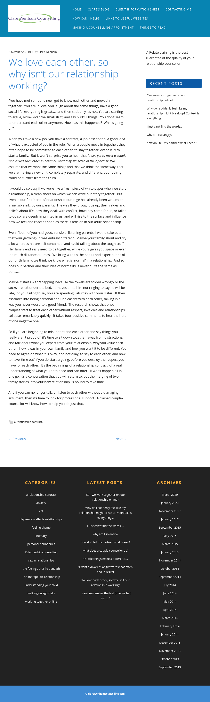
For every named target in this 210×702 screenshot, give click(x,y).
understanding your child (41, 585)
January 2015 (170, 552)
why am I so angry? (159, 135)
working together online (41, 601)
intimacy (41, 536)
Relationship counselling (41, 552)
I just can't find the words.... (105, 526)
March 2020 (170, 495)
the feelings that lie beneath (41, 569)
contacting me (178, 9)
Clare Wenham (48, 52)
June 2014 (169, 593)
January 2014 (170, 634)
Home (77, 9)
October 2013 (170, 659)
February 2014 (169, 626)
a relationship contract (28, 422)
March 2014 (170, 618)
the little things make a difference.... (105, 559)
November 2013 (170, 651)
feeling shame (41, 527)
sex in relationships (41, 560)
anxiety (41, 503)
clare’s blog (99, 9)
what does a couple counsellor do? (105, 550)
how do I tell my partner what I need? (171, 143)
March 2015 (170, 544)
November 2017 (170, 511)
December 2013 (169, 642)
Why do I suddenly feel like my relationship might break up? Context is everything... (105, 513)
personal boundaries (41, 544)
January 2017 (170, 519)
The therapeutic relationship (41, 577)
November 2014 (170, 560)
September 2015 (170, 527)
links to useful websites (127, 18)
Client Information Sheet (137, 9)
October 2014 (170, 569)
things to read (153, 27)
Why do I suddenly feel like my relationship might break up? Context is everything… (173, 113)
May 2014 (169, 601)
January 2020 (170, 503)
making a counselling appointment (103, 27)
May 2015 (169, 536)
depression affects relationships (41, 519)
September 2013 (170, 667)
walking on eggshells (41, 593)
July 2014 (170, 585)
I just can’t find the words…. (165, 126)
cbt (41, 511)
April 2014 (170, 610)
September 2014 (170, 577)
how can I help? (85, 18)
